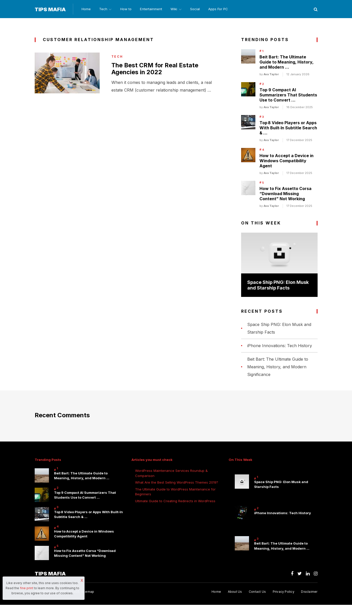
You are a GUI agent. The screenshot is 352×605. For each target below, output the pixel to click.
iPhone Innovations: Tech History (279, 345)
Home (85, 9)
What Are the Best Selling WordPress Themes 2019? (176, 483)
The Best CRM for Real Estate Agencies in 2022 (155, 69)
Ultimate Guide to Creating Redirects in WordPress (175, 501)
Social (197, 9)
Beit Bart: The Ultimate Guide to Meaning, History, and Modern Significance (277, 367)
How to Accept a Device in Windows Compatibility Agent (286, 161)
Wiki (175, 9)
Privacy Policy (283, 592)
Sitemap (87, 592)
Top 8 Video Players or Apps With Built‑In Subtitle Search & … (288, 128)
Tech (103, 9)
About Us (234, 592)
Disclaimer (309, 592)
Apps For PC (221, 9)
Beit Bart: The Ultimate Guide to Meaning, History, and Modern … (286, 62)
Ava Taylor (271, 74)
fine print (26, 588)
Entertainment (152, 9)
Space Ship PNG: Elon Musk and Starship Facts (278, 285)
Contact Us (257, 592)
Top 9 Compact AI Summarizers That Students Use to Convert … (288, 95)
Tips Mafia (50, 9)
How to (126, 9)
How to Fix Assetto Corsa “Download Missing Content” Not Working (285, 193)
